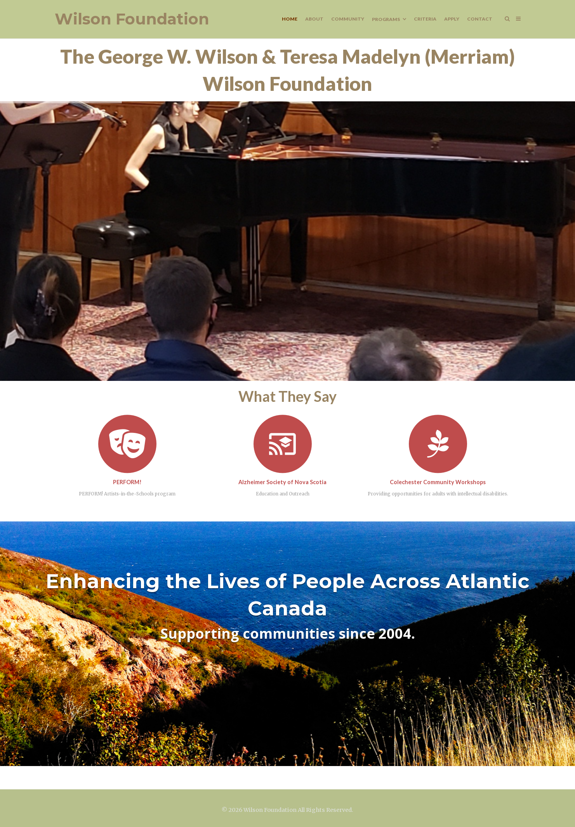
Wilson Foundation (132, 19)
